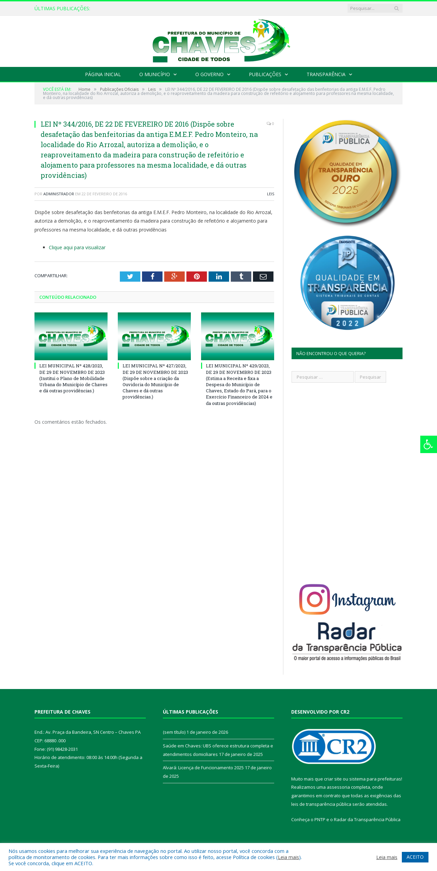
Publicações (265, 74)
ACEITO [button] (415, 857)
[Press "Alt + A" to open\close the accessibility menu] (428, 444)
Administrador (58, 193)
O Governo (209, 74)
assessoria (338, 787)
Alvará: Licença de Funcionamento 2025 (203, 767)
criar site (333, 779)
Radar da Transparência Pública (367, 819)
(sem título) (174, 732)
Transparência (326, 74)
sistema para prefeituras (375, 779)
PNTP (319, 819)
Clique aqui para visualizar (77, 247)
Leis (270, 193)
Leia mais (288, 857)
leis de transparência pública (321, 804)
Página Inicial (103, 74)
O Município (154, 74)
